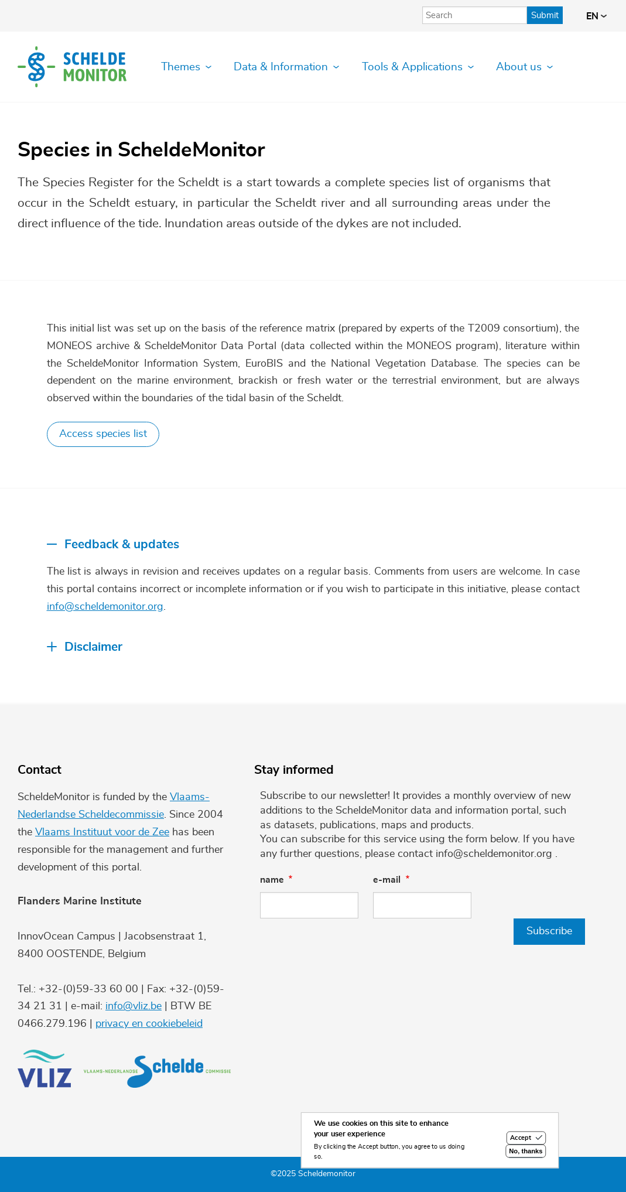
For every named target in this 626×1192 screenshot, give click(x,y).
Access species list (103, 434)
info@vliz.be (133, 1006)
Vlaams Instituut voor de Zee (102, 832)
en (596, 16)
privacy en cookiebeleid (149, 1024)
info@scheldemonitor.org (105, 607)
